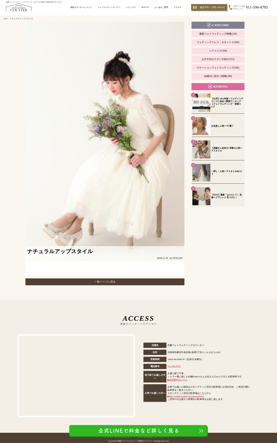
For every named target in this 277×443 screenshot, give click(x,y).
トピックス (131, 7)
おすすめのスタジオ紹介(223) (218, 59)
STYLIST (178, 258)
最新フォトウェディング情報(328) (218, 33)
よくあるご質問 (161, 7)
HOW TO (145, 7)
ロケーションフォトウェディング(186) (218, 67)
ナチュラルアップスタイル (21, 18)
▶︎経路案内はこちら (177, 379)
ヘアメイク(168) (218, 50)
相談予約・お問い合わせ (212, 7)
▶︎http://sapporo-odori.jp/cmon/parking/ (185, 396)
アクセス (177, 7)
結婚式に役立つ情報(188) (218, 76)
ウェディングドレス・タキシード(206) (218, 42)
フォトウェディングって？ (109, 7)
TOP (5, 18)
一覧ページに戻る (105, 281)
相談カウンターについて (81, 7)
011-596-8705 (173, 366)
